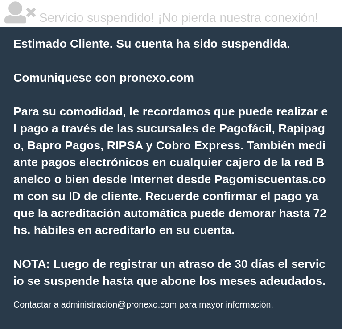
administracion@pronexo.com (119, 304)
